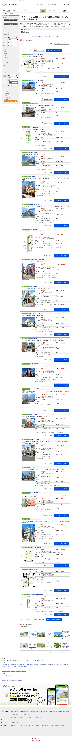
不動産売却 (13, 722)
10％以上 (13, 671)
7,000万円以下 (50, 664)
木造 (4, 67)
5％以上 (8, 671)
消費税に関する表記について (28, 714)
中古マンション (21, 719)
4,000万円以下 (28, 664)
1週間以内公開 (6, 34)
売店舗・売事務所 (7, 59)
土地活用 (18, 722)
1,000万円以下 (5, 664)
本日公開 (5, 31)
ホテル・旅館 (6, 60)
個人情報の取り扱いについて (16, 714)
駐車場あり (6, 99)
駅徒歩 (4, 85)
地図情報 (62, 725)
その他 (5, 72)
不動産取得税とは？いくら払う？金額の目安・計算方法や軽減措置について (48, 646)
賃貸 (12, 717)
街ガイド (42, 725)
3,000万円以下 (20, 664)
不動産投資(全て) (6, 660)
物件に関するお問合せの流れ (46, 711)
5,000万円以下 (35, 664)
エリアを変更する (11, 24)
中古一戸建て (33, 719)
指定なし (5, 29)
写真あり (5, 95)
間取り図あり (6, 93)
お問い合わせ (36, 730)
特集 (12, 725)
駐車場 (37, 717)
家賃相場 (41, 717)
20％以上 (24, 671)
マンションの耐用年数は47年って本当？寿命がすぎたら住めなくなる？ (32, 645)
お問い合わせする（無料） (61, 76)
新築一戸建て (27, 719)
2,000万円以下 (13, 664)
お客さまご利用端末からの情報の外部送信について (30, 711)
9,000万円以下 (65, 664)
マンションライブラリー (22, 725)
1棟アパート (6, 53)
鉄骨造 (5, 71)
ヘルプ (32, 730)
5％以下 (4, 671)
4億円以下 (20, 666)
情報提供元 (55, 711)
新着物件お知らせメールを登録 (51, 36)
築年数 (4, 45)
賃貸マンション (32, 717)
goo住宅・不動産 (4, 711)
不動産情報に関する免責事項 (16, 680)
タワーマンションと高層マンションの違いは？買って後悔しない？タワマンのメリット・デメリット (48, 634)
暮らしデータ (37, 725)
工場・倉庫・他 (7, 62)
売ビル (5, 55)
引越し (15, 725)
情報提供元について (6, 680)
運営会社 (48, 730)
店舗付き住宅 (6, 57)
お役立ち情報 (3, 725)
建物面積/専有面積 (5, 76)
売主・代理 (6, 91)
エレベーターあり (7, 97)
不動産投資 (42, 719)
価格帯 (4, 37)
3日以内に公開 (6, 32)
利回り (4, 42)
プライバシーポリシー (25, 730)
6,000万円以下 (42, 664)
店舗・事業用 (16, 717)
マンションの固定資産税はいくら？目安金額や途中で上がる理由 (32, 634)
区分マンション (7, 49)
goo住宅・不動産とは (15, 711)
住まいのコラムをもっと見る (56, 652)
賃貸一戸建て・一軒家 (24, 717)
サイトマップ (42, 730)
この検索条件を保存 (37, 36)
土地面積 (4, 80)
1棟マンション (6, 51)
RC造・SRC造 (6, 69)
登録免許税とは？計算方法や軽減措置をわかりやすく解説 (65, 645)
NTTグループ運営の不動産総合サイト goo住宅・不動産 (13, 0)
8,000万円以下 (57, 664)
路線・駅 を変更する (11, 19)
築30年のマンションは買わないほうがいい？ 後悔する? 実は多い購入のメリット (66, 635)
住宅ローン (47, 719)
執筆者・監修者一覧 (55, 725)
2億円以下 (9, 666)
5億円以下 (26, 666)
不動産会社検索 (31, 725)
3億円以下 (15, 666)
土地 (38, 719)
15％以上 (18, 671)
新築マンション (14, 719)
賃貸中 (5, 89)
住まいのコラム (48, 725)
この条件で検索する (10, 101)
